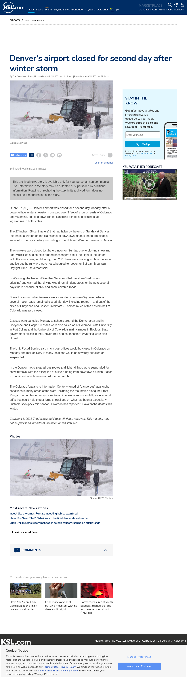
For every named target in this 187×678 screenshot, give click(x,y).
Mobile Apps (102, 641)
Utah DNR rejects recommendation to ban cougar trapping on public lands (55, 523)
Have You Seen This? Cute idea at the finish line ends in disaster (49, 518)
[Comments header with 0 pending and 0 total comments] (61, 550)
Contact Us (149, 641)
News (15, 20)
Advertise (134, 641)
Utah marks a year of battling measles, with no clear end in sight (61, 605)
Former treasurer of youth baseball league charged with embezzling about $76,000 (97, 607)
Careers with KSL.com (171, 641)
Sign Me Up (143, 144)
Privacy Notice (130, 155)
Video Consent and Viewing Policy (58, 670)
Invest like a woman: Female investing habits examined (44, 514)
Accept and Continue (139, 666)
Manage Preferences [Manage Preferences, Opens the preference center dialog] (139, 657)
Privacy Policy (68, 667)
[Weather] (115, 11)
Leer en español (104, 162)
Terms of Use (146, 153)
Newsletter (119, 641)
